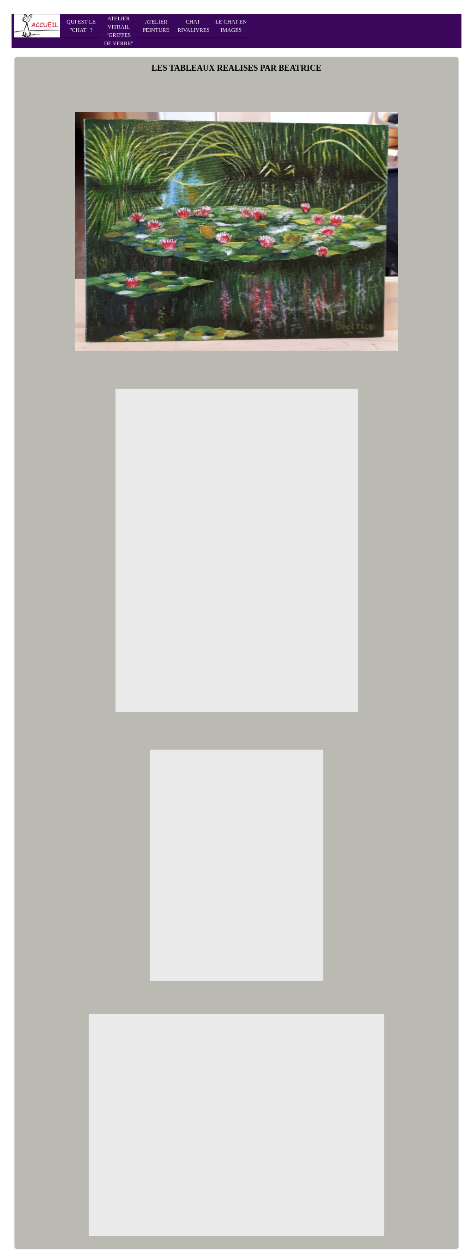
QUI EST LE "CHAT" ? (81, 25)
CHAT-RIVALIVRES (193, 25)
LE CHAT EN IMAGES (231, 25)
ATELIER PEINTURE (156, 25)
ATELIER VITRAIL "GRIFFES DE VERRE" (118, 31)
